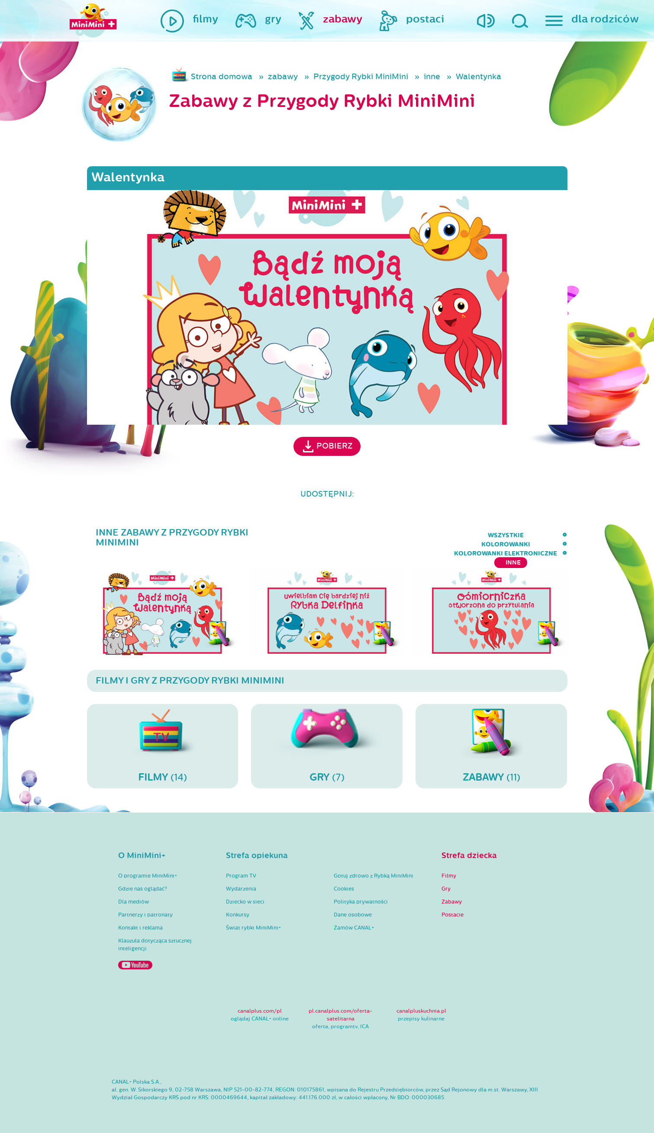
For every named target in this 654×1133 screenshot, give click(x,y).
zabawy (283, 76)
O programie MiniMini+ (147, 869)
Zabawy (451, 895)
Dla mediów (133, 895)
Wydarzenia (241, 882)
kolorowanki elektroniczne (467, 535)
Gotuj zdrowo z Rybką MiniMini (373, 869)
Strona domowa (221, 76)
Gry (446, 882)
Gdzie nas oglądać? (142, 882)
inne (432, 76)
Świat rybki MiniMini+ (253, 921)
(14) (162, 740)
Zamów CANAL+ (354, 921)
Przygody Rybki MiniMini (360, 76)
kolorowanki (377, 535)
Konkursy (237, 908)
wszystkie (320, 535)
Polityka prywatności (361, 895)
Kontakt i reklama (140, 921)
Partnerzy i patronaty (145, 908)
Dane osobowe (353, 908)
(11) (491, 740)
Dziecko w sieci (245, 895)
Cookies (344, 882)
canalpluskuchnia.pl (421, 1005)
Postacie (452, 908)
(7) (326, 740)
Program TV (241, 869)
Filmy (448, 869)
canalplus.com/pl (260, 1005)
